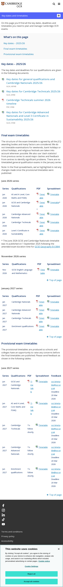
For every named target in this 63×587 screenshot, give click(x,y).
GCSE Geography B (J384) (47, 246)
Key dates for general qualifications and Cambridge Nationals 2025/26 (30, 80)
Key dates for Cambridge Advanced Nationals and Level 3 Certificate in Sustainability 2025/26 (27, 116)
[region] (31, 566)
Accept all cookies (31, 581)
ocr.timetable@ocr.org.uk (56, 385)
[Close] (59, 549)
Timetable (42, 196)
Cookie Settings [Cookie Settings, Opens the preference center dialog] (31, 566)
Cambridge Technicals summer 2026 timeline (28, 101)
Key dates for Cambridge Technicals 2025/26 (33, 91)
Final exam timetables (15, 48)
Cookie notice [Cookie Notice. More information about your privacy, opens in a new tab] (44, 561)
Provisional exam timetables (19, 54)
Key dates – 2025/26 (14, 43)
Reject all (31, 574)
